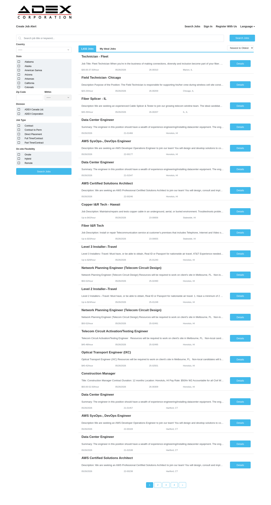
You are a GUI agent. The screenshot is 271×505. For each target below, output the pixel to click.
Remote (29, 163)
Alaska (28, 66)
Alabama (29, 62)
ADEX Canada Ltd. (34, 109)
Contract (29, 125)
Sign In (208, 26)
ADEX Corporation (34, 114)
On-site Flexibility (25, 149)
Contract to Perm (33, 130)
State (19, 56)
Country (20, 44)
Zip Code (21, 92)
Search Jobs (192, 26)
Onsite (28, 154)
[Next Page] (182, 485)
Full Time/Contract (34, 138)
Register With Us (226, 26)
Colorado (29, 87)
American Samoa (33, 70)
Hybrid (28, 158)
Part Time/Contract (34, 142)
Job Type (21, 120)
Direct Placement (33, 134)
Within (47, 92)
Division (20, 104)
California (29, 83)
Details (240, 63)
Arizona (28, 74)
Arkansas (29, 79)
